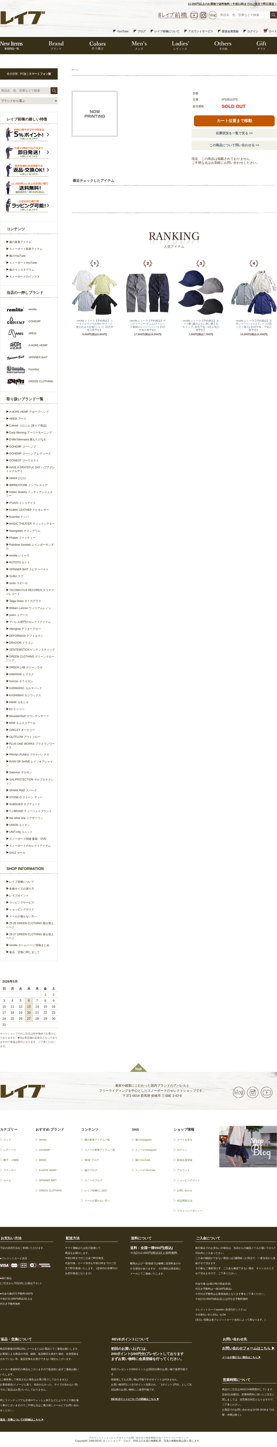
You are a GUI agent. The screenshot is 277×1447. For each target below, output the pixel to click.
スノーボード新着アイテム (25, 249)
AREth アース (17, 418)
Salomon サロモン (20, 772)
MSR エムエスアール (22, 723)
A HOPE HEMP (48, 1170)
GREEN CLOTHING (50, 1190)
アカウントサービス (200, 31)
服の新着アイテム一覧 (97, 1139)
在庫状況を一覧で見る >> (234, 133)
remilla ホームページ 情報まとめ (29, 945)
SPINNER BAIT (48, 1180)
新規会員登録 (230, 31)
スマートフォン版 (40, 73)
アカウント (183, 1170)
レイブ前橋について (166, 31)
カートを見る (184, 1139)
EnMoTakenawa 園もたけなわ (27, 439)
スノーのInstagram (146, 1149)
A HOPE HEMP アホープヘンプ (28, 411)
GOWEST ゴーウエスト (24, 460)
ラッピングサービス (21, 902)
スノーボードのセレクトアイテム (30, 845)
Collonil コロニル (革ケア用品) (28, 425)
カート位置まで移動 (234, 121)
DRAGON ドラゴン (21, 642)
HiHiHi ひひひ (17, 478)
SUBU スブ (16, 576)
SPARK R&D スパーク (23, 790)
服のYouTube (17, 255)
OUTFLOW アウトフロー (24, 736)
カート (273, 31)
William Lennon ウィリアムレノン (30, 608)
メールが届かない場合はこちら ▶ (241, 1357)
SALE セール (17, 852)
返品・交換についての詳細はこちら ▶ (22, 1419)
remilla (42, 1139)
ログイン (252, 31)
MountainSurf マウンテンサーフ (29, 716)
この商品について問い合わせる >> (234, 145)
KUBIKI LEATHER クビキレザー (29, 509)
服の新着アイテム (20, 242)
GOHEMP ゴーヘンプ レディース (30, 453)
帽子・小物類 (11, 1160)
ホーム (75, 69)
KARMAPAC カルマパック (25, 688)
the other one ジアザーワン (26, 818)
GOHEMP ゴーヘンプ (22, 446)
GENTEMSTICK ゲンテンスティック (32, 649)
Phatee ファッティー (22, 537)
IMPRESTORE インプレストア (28, 485)
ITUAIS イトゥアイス (22, 503)
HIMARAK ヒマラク (21, 674)
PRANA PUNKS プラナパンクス (29, 754)
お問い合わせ (184, 1190)
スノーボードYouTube (23, 262)
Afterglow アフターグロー (25, 629)
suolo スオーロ (18, 583)
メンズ (7, 1139)
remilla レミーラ (19, 555)
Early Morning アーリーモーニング (30, 432)
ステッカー (9, 1170)
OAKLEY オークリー (22, 730)
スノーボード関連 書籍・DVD (27, 838)
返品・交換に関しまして (24, 952)
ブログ (141, 31)
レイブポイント (19, 895)
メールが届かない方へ (23, 916)
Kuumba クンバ (19, 516)
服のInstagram (143, 1139)
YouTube (123, 31)
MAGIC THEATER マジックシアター (32, 523)
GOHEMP (44, 1149)
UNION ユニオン (19, 825)
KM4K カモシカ (19, 702)
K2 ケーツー (16, 709)
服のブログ (90, 1170)
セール (7, 1180)
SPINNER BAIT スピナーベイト (28, 569)
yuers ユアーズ (18, 615)
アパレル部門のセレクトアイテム (30, 622)
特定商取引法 (184, 1200)
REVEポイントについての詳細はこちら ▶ (135, 1399)
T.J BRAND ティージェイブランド (30, 811)
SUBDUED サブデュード (24, 804)
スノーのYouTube (145, 1170)
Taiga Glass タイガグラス (25, 601)
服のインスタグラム (21, 269)
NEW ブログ (91, 1160)
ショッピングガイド (21, 909)
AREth (42, 1160)
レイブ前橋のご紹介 (95, 1190)
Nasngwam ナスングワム (24, 530)
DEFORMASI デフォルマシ (26, 635)
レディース (9, 1149)
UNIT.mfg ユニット (21, 832)
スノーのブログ (93, 1180)
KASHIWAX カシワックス (25, 695)
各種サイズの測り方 (21, 888)
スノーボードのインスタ (24, 276)
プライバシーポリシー (189, 1210)
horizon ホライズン (21, 681)
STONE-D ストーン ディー (25, 797)
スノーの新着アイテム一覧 (99, 1149)
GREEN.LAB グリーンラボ (25, 667)
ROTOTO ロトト (19, 562)
